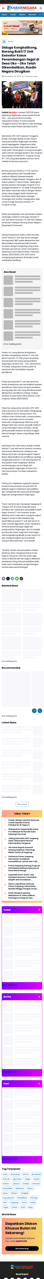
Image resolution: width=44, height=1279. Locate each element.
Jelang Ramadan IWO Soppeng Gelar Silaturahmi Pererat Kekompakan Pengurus (23, 841)
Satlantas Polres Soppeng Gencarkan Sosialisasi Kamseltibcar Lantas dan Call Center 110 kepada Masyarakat (23, 859)
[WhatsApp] (17, 578)
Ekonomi (32, 14)
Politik (13, 14)
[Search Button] (40, 8)
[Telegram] (12, 578)
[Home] (4, 41)
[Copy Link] (21, 578)
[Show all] (39, 909)
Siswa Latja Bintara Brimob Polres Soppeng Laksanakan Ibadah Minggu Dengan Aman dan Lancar (22, 886)
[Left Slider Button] (34, 710)
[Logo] (22, 1267)
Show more (22, 804)
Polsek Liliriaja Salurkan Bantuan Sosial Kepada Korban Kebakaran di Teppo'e (23, 822)
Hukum (22, 14)
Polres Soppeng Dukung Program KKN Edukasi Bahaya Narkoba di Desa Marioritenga (24, 868)
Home (4, 14)
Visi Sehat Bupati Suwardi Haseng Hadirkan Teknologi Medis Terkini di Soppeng (21, 850)
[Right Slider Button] (41, 14)
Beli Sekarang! (22, 1248)
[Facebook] (3, 578)
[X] (8, 578)
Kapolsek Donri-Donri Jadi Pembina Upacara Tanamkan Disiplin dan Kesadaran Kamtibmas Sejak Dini (22, 877)
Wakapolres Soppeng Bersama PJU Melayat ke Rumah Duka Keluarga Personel (23, 831)
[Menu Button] (3, 8)
